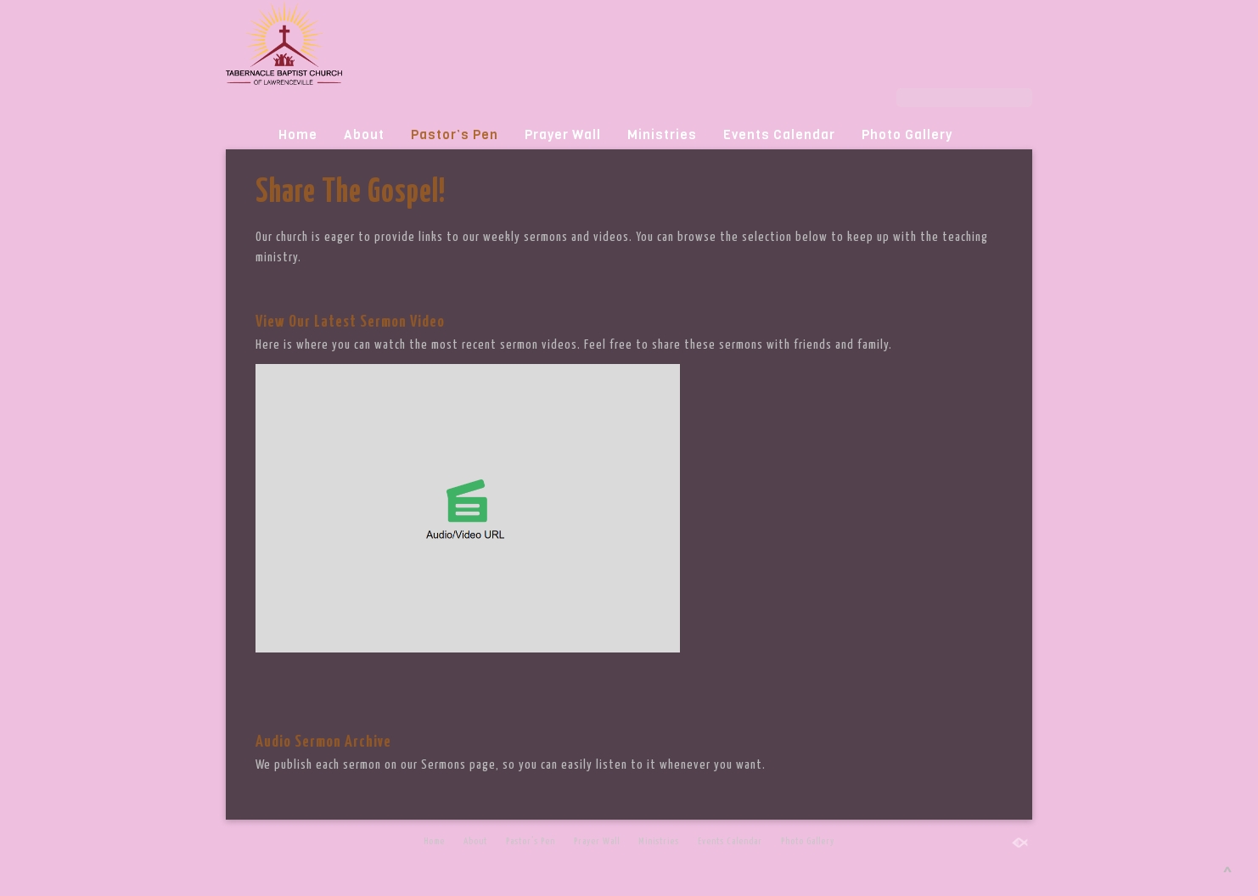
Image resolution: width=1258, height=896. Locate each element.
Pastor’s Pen (454, 134)
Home (297, 134)
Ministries (662, 134)
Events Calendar (779, 134)
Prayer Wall (563, 134)
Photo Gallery (907, 134)
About (364, 134)
